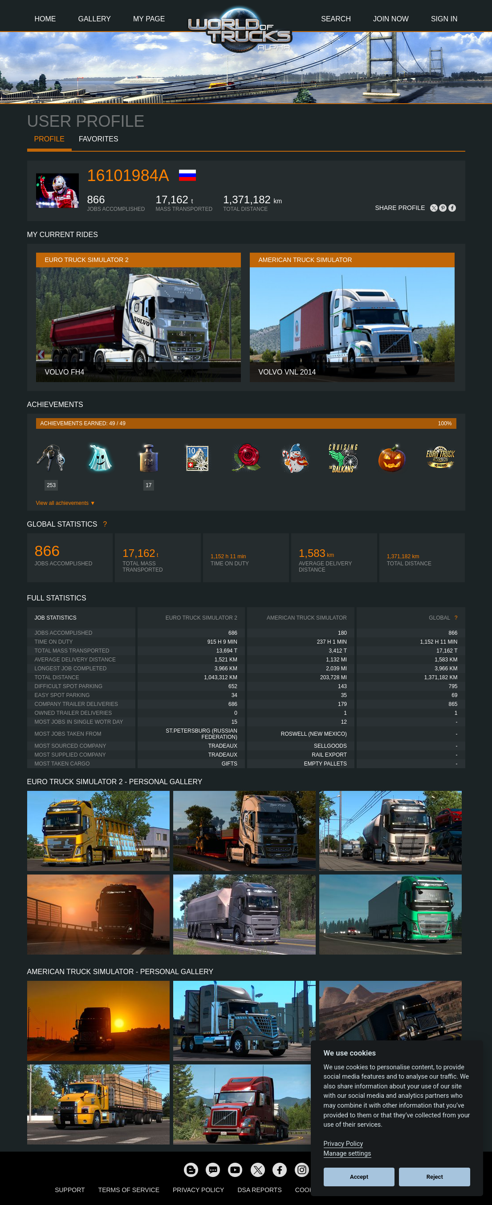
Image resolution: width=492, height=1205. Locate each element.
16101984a (128, 175)
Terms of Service (128, 1189)
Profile (49, 139)
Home (45, 19)
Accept (359, 1176)
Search (336, 19)
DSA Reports (259, 1189)
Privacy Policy (198, 1189)
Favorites (98, 139)
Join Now (391, 19)
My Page (149, 19)
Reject (435, 1176)
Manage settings (347, 1153)
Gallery (94, 19)
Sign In (444, 19)
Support (70, 1189)
